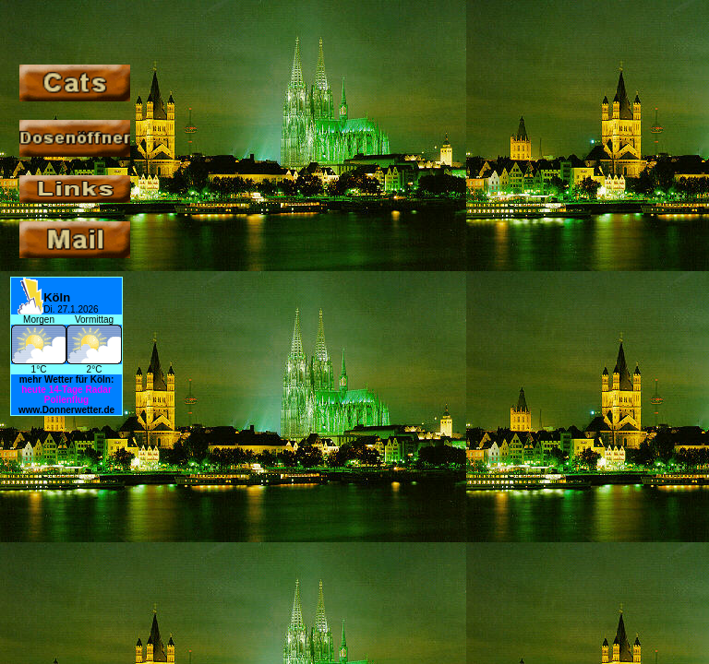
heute (33, 390)
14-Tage (66, 390)
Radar (98, 390)
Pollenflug (66, 400)
